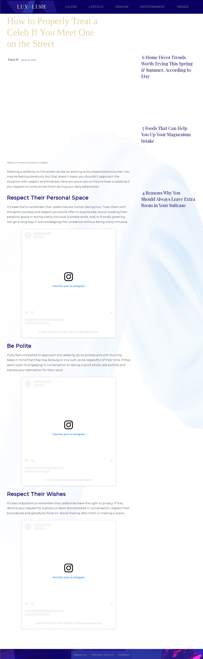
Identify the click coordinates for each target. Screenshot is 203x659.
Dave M (13, 59)
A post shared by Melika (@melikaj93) (68, 480)
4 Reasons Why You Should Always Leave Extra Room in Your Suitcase (168, 199)
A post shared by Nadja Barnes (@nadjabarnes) (68, 331)
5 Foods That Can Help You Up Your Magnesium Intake (166, 134)
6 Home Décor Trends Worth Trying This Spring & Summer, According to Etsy (167, 66)
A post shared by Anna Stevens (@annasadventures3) (68, 623)
